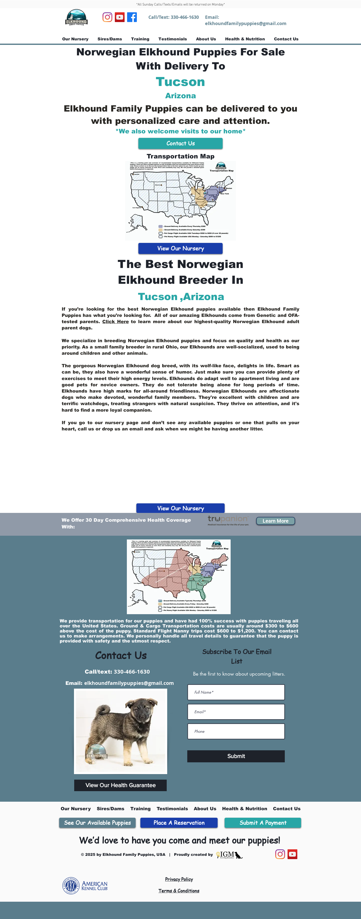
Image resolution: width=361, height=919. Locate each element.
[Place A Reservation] (179, 823)
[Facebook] (132, 17)
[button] (275, 521)
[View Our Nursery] (180, 248)
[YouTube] (120, 17)
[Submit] (236, 756)
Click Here (115, 321)
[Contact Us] (180, 143)
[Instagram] (107, 17)
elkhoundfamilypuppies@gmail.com (246, 23)
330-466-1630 (185, 17)
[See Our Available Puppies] (97, 823)
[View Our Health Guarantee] (120, 785)
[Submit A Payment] (263, 823)
